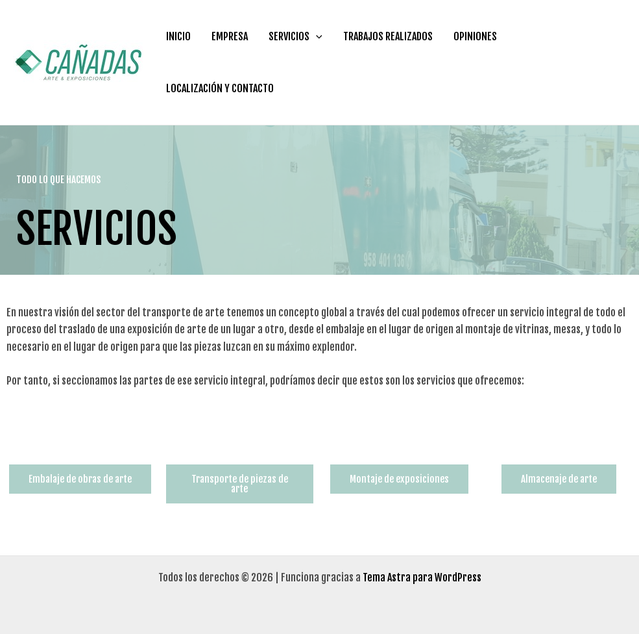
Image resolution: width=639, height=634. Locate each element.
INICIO (178, 36)
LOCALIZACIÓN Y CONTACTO (220, 88)
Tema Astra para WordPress (422, 577)
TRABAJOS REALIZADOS (388, 36)
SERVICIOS (295, 36)
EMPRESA (229, 36)
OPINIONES (475, 36)
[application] (315, 36)
